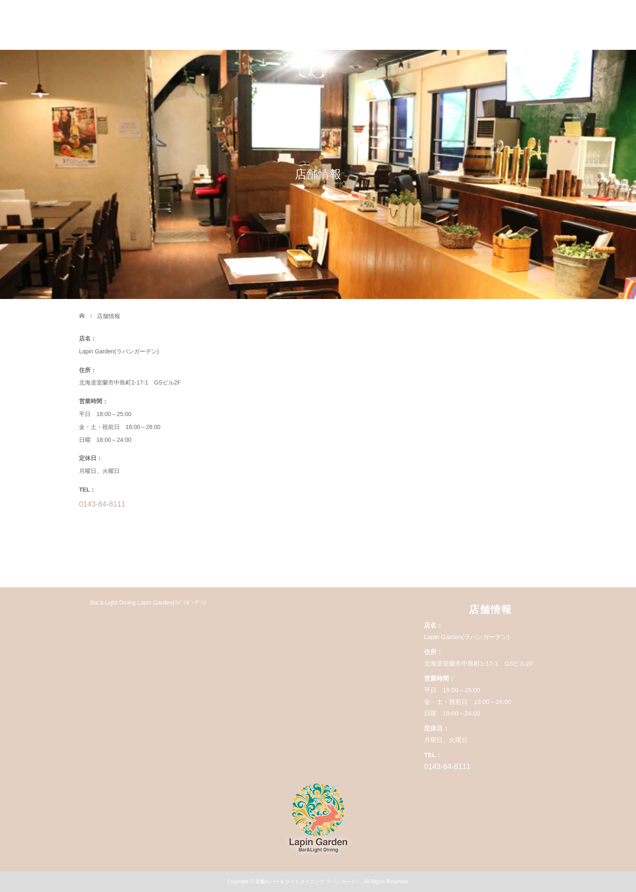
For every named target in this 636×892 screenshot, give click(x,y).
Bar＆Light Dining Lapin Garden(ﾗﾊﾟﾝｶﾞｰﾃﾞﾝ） (149, 602)
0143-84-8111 (102, 504)
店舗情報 (545, 25)
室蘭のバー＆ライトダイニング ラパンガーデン (308, 882)
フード (455, 25)
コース (414, 25)
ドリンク (498, 25)
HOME (373, 25)
